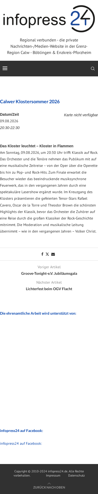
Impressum (53, 475)
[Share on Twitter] (47, 254)
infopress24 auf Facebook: (21, 443)
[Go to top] (49, 487)
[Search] (92, 68)
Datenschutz (76, 475)
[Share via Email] (53, 254)
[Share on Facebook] (42, 254)
